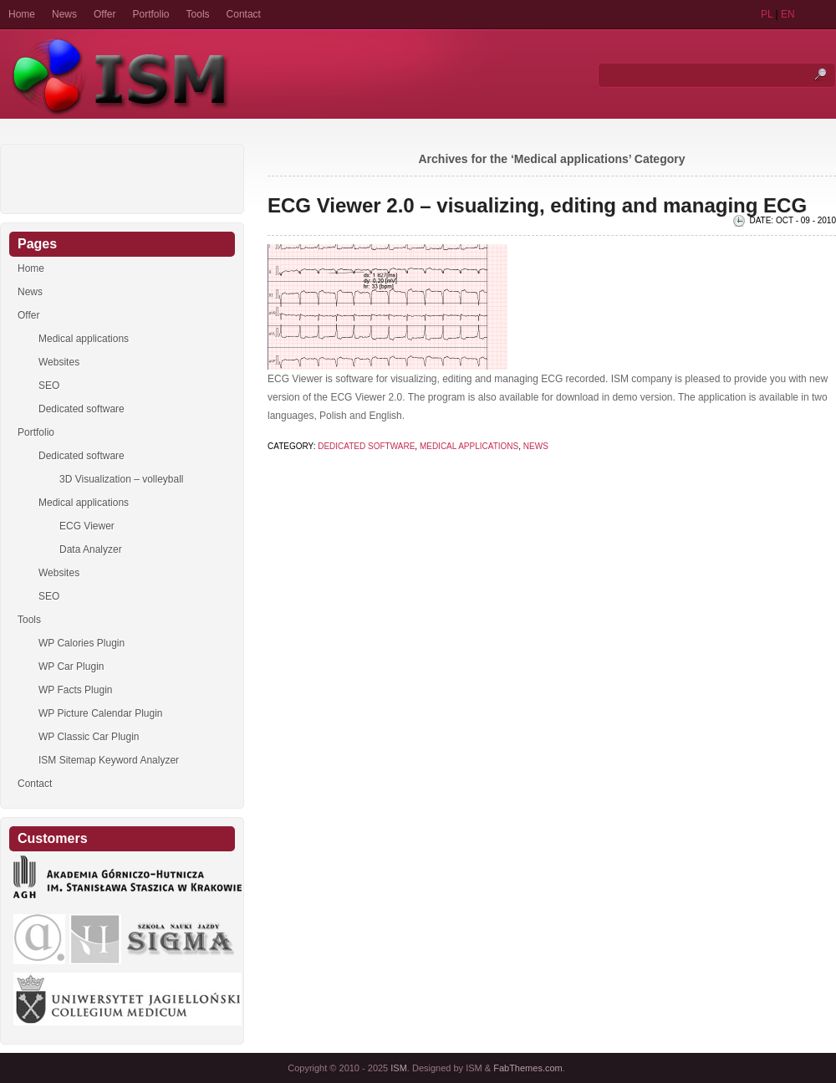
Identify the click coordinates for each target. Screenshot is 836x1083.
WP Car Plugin (71, 666)
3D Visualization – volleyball (121, 479)
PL (766, 14)
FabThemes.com (528, 1068)
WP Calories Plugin (81, 643)
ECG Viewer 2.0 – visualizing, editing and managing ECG (537, 205)
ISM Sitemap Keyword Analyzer (108, 760)
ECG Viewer (87, 526)
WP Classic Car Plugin (88, 737)
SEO (48, 385)
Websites (58, 362)
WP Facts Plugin (75, 690)
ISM (398, 1068)
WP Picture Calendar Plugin (100, 713)
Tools (198, 14)
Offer (104, 14)
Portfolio (151, 14)
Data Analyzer (90, 549)
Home (21, 14)
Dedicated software (366, 446)
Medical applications (469, 446)
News (64, 14)
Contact (244, 14)
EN (788, 14)
